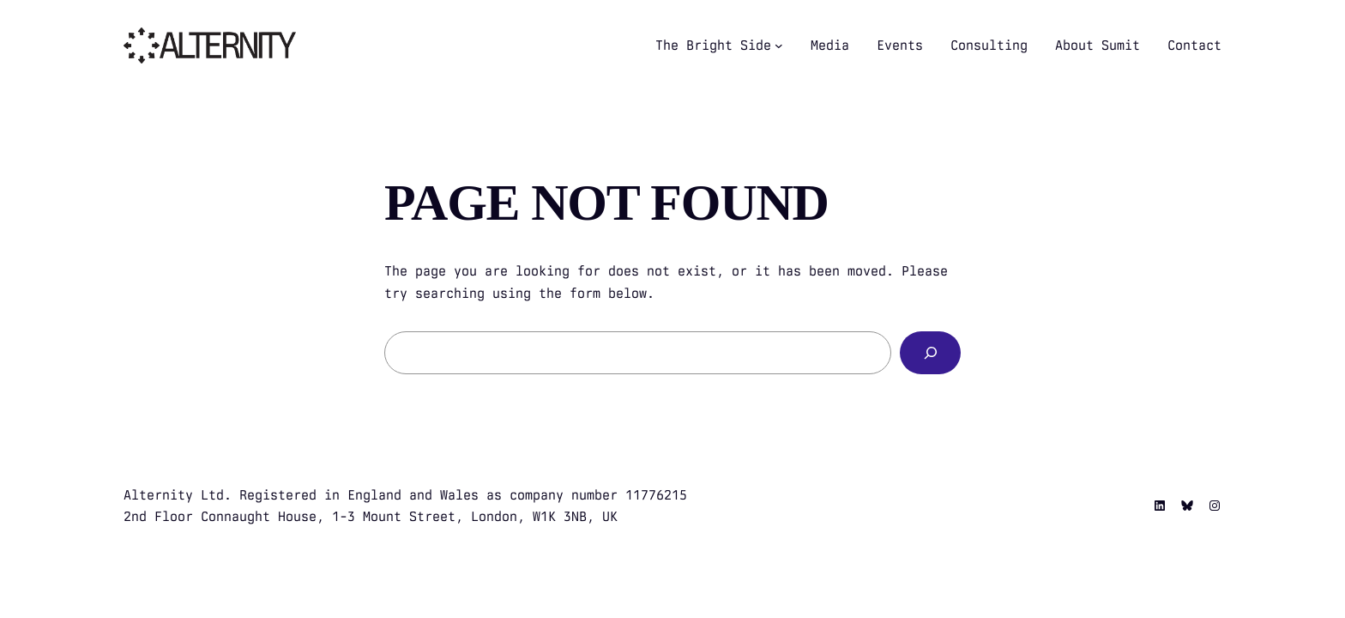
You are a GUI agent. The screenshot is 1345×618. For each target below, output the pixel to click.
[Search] (930, 352)
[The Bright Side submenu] (779, 45)
